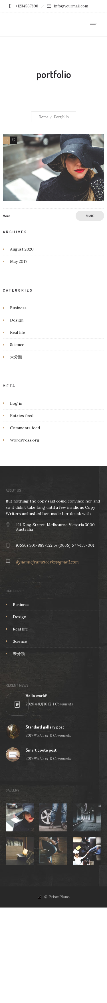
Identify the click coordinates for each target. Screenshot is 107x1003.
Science (17, 344)
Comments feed (25, 427)
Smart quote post (41, 750)
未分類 (16, 356)
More (6, 216)
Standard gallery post (45, 727)
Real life (17, 332)
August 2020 (22, 249)
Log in (16, 403)
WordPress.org (24, 440)
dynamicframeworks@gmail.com (47, 562)
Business (18, 307)
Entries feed (21, 415)
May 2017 (18, 261)
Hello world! (36, 695)
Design (16, 320)
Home (43, 117)
